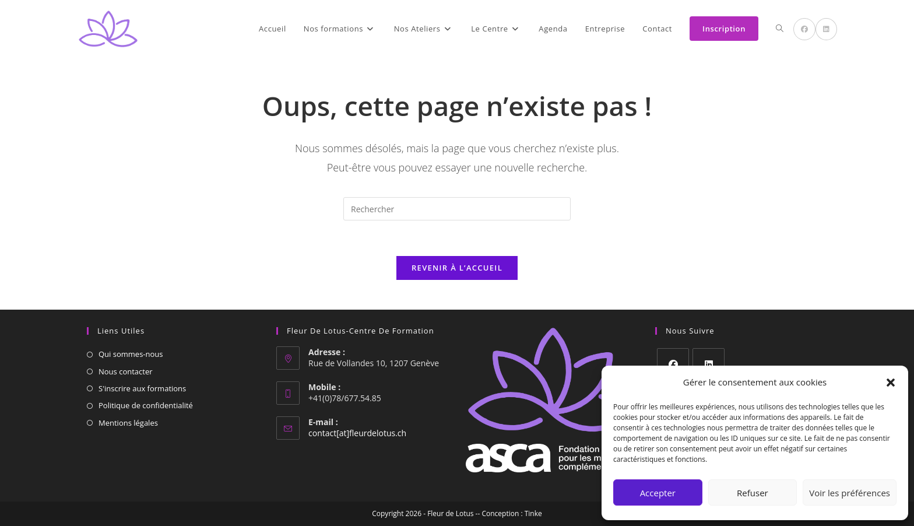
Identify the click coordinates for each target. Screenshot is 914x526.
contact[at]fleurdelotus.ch (357, 433)
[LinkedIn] (708, 364)
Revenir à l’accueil (457, 267)
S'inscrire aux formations (142, 388)
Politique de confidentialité (146, 405)
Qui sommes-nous (131, 354)
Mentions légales (128, 423)
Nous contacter (126, 371)
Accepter (658, 493)
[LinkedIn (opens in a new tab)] (826, 29)
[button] (891, 382)
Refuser (752, 493)
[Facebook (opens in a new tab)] (804, 29)
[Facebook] (673, 364)
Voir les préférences (849, 493)
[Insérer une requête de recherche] (457, 208)
